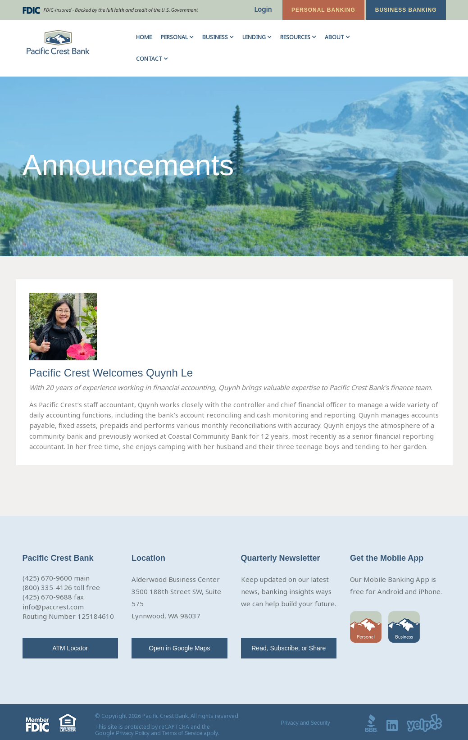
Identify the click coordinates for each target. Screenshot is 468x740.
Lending (254, 37)
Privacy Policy (133, 733)
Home (144, 37)
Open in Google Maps (179, 648)
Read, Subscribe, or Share (288, 648)
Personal (174, 37)
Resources (295, 37)
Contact (149, 59)
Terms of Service (182, 733)
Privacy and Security (305, 723)
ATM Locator (70, 648)
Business (215, 37)
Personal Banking (323, 10)
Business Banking (406, 10)
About (334, 37)
